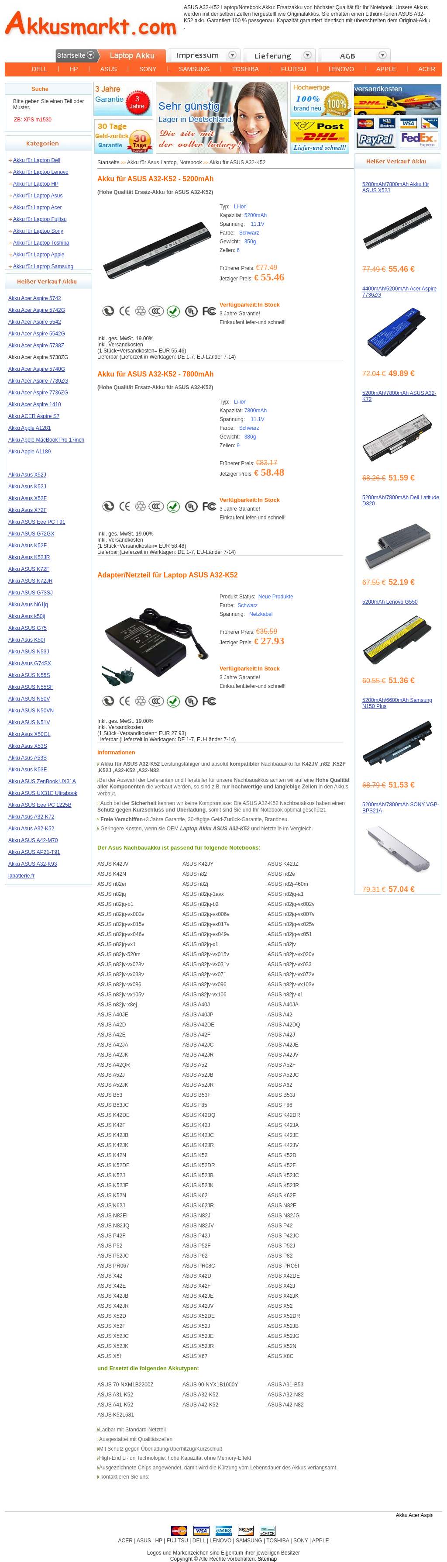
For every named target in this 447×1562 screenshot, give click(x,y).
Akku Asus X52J (27, 475)
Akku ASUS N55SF (30, 687)
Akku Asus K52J (27, 487)
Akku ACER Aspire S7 (33, 416)
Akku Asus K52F (27, 546)
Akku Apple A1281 (29, 428)
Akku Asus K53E (27, 770)
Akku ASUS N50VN (31, 711)
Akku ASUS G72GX (31, 534)
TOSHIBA (245, 69)
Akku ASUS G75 (27, 628)
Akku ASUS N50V (29, 699)
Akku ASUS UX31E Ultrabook (42, 793)
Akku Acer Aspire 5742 (34, 298)
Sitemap (267, 1559)
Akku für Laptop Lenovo (41, 172)
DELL (39, 69)
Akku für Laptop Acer (37, 207)
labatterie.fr (21, 876)
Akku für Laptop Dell (36, 160)
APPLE (386, 69)
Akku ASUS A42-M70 (33, 840)
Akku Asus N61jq (28, 604)
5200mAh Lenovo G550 (390, 602)
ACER (426, 69)
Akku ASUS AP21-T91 (34, 852)
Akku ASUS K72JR (30, 581)
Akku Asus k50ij (26, 616)
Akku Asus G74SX (29, 663)
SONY (148, 69)
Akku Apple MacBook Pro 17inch (46, 440)
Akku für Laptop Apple (38, 255)
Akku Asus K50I (26, 640)
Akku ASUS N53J (28, 652)
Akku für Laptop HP (35, 184)
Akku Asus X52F (27, 498)
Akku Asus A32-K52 (31, 829)
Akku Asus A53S (27, 758)
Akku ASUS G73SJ (30, 593)
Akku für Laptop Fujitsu (40, 219)
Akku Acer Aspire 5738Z (36, 345)
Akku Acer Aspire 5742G (36, 310)
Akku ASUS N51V (29, 722)
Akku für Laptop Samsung (43, 266)
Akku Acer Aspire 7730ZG (38, 381)
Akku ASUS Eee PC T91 (36, 522)
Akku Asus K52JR (29, 557)
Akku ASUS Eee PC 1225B (40, 805)
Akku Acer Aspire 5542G (36, 334)
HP (73, 69)
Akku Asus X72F (27, 510)
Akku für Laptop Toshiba (41, 243)
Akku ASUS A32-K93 (32, 864)
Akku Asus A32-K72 (31, 817)
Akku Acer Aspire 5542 (34, 322)
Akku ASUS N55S (29, 675)
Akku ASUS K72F (28, 569)
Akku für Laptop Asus (37, 196)
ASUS (108, 69)
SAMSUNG (194, 69)
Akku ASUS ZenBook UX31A (42, 781)
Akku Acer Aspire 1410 (34, 404)
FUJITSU (293, 69)
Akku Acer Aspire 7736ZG (38, 393)
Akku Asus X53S (27, 746)
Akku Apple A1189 (29, 452)
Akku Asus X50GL (29, 734)
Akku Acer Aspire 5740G (36, 369)
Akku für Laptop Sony (38, 231)
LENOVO (341, 69)
